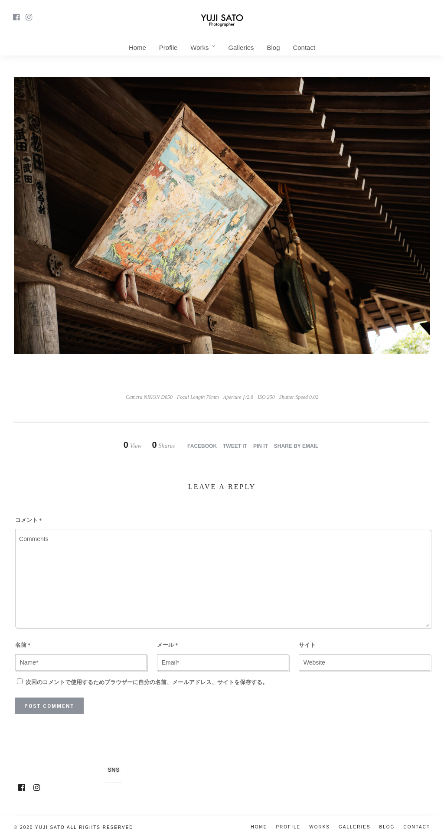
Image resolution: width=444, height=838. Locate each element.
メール (167, 645)
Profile (168, 47)
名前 (23, 645)
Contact (304, 47)
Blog (273, 47)
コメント (28, 520)
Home (137, 47)
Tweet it (235, 446)
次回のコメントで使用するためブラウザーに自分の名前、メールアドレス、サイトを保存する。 (147, 682)
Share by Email (296, 446)
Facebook (202, 446)
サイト (307, 645)
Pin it (260, 446)
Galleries (241, 47)
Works (199, 47)
